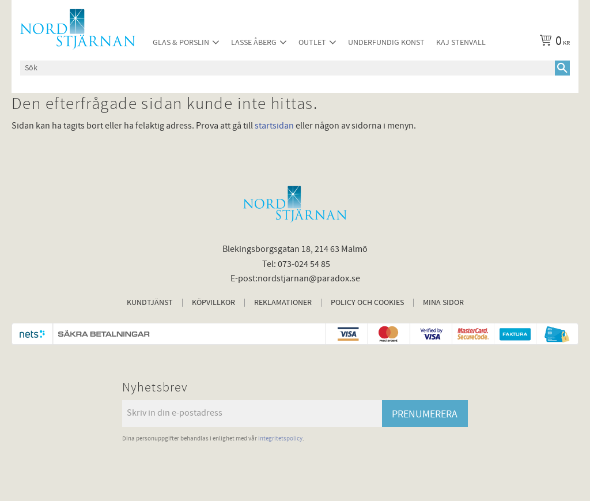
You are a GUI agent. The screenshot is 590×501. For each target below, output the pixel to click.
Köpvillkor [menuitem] (213, 303)
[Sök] (562, 68)
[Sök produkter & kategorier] (287, 68)
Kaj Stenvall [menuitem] (461, 42)
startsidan (274, 125)
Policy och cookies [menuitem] (367, 303)
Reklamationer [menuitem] (283, 303)
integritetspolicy (280, 438)
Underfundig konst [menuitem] (386, 42)
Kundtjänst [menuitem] (150, 303)
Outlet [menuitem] (312, 42)
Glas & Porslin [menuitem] (181, 42)
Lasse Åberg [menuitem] (254, 42)
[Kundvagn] (552, 42)
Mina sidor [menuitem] (443, 303)
